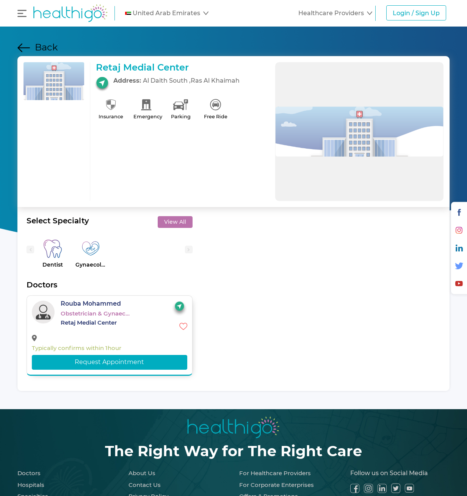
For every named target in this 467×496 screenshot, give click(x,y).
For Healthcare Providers (275, 473)
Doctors (29, 473)
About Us (142, 473)
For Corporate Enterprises (276, 484)
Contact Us (145, 484)
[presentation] (30, 249)
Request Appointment (109, 362)
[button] (167, 13)
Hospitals (30, 484)
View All (175, 221)
